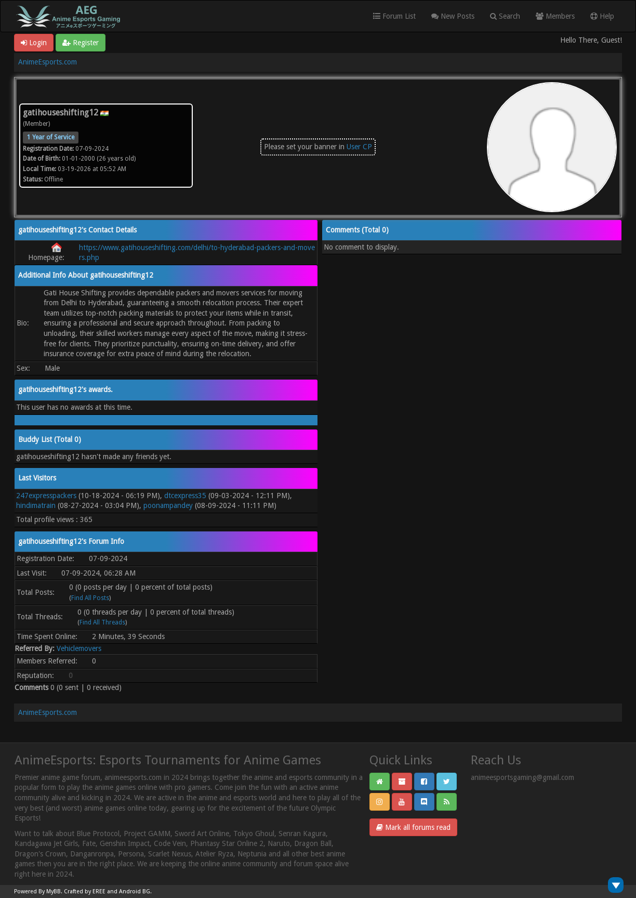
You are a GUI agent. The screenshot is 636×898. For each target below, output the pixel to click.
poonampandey (168, 505)
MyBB (53, 891)
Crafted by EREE (84, 891)
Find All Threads (102, 622)
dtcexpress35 (185, 495)
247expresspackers (46, 495)
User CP (359, 146)
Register (80, 42)
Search (505, 16)
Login (34, 42)
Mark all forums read (413, 827)
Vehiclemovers (79, 648)
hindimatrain (36, 505)
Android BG (134, 891)
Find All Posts (90, 598)
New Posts (452, 16)
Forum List (394, 16)
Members (555, 16)
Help (602, 16)
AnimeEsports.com (47, 62)
